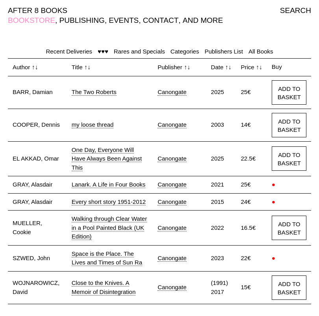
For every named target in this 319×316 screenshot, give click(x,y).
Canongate (172, 92)
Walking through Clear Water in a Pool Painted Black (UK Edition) (109, 227)
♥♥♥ (103, 51)
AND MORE (203, 20)
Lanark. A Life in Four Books (109, 184)
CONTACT (160, 20)
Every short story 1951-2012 (109, 201)
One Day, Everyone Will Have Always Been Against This (107, 158)
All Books (261, 51)
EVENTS (124, 20)
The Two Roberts (94, 92)
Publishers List (223, 51)
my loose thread (93, 124)
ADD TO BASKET (289, 92)
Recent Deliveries (69, 51)
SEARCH (295, 10)
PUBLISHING (82, 20)
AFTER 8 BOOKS (37, 10)
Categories (185, 51)
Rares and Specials (139, 51)
